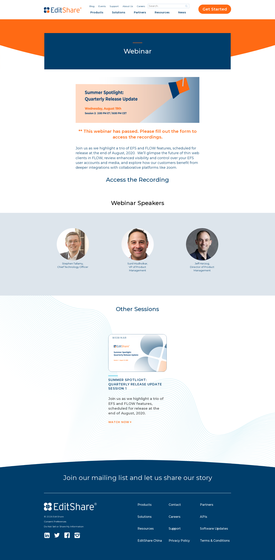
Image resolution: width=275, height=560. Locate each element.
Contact (175, 505)
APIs (203, 517)
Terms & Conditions (215, 540)
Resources (162, 12)
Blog (92, 6)
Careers (141, 6)
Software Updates (214, 528)
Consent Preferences (55, 521)
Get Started (215, 9)
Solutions (118, 12)
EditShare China (150, 540)
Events (102, 6)
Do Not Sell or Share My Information (64, 526)
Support (114, 6)
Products (96, 12)
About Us (128, 6)
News (182, 12)
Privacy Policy (179, 540)
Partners (140, 12)
